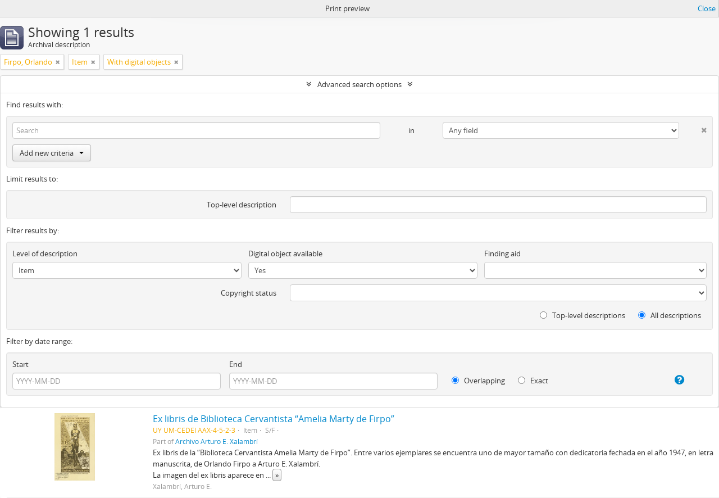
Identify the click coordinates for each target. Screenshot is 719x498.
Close (707, 8)
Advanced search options (359, 84)
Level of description (45, 253)
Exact (533, 380)
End (235, 364)
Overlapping (478, 380)
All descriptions (669, 315)
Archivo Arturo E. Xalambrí (216, 441)
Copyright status (248, 293)
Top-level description (241, 205)
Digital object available (285, 253)
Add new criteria (52, 153)
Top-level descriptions (582, 315)
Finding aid (502, 253)
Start (20, 364)
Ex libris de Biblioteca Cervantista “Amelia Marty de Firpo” (273, 419)
